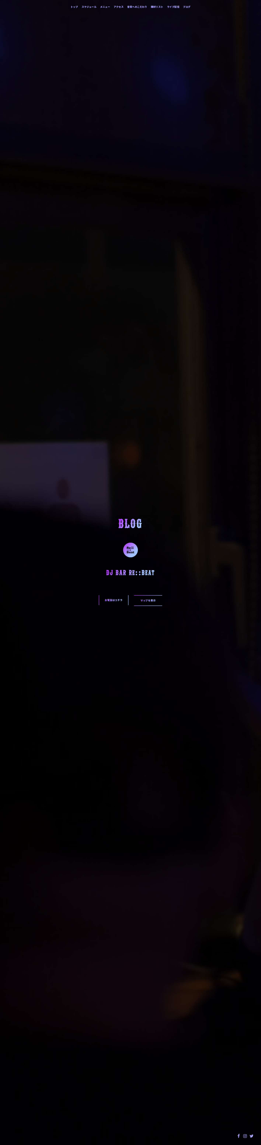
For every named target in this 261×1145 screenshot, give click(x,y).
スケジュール (89, 6)
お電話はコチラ (114, 600)
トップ (74, 6)
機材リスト (157, 6)
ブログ (187, 6)
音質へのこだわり (137, 6)
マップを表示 (148, 600)
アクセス (118, 6)
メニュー (105, 6)
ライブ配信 (173, 6)
